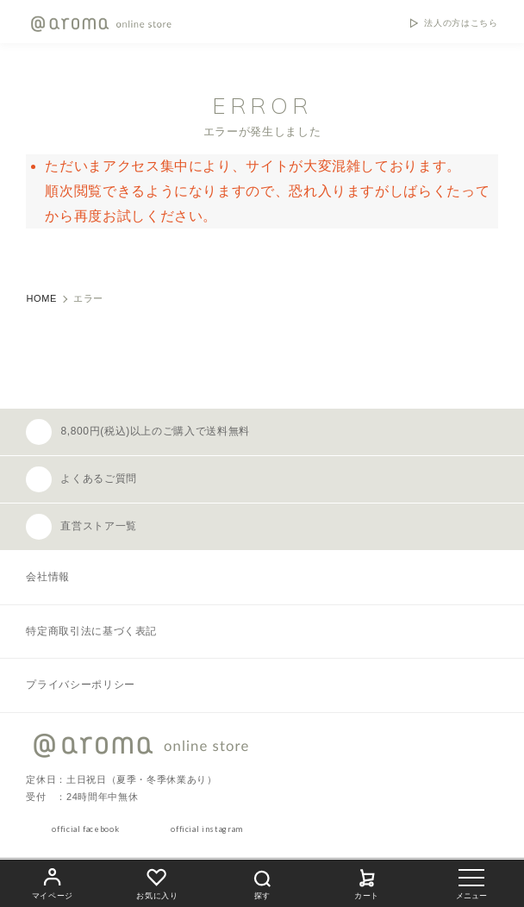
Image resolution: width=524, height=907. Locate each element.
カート (367, 881)
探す (262, 882)
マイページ (52, 881)
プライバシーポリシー (80, 685)
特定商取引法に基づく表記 (91, 631)
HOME (41, 298)
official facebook (85, 829)
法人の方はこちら (460, 23)
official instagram (207, 829)
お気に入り (157, 881)
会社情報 (48, 577)
